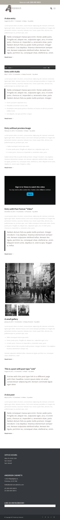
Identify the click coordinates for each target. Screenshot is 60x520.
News (25, 21)
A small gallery (11, 319)
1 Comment (18, 21)
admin (31, 21)
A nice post (10, 394)
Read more (9, 57)
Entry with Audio (12, 71)
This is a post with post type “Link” (20, 369)
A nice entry (10, 18)
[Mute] (48, 68)
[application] (30, 67)
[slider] (52, 68)
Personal (28, 74)
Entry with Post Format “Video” (19, 209)
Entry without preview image (18, 128)
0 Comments (16, 74)
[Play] (6, 68)
